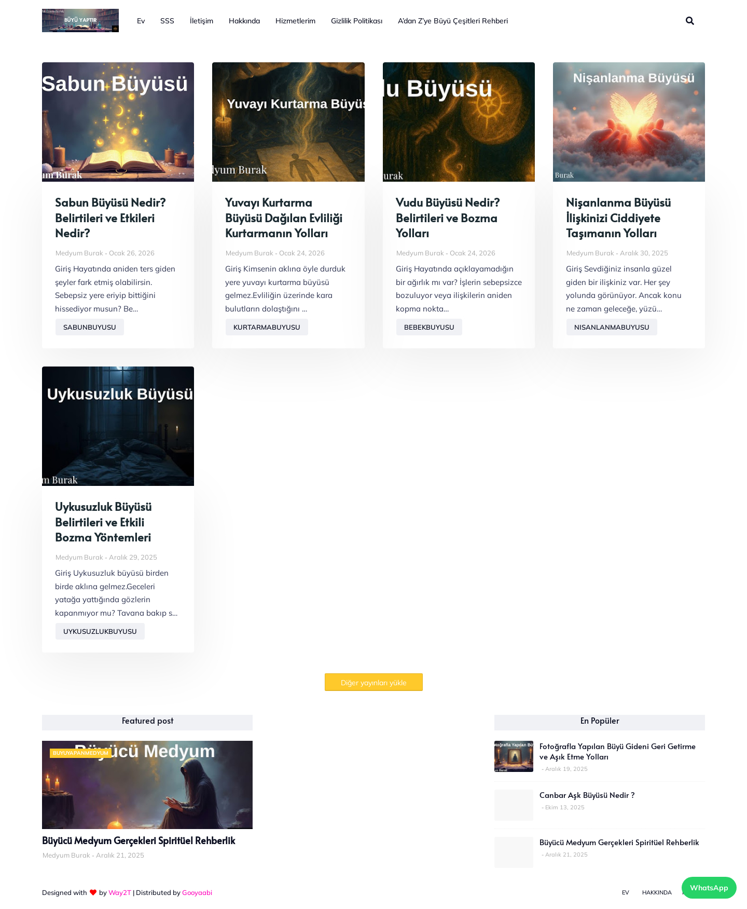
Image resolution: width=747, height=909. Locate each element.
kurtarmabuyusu (266, 327)
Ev (625, 892)
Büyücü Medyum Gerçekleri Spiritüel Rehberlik (138, 840)
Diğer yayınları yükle (374, 682)
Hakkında (657, 892)
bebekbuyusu (429, 327)
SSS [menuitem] (167, 20)
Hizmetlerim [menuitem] (295, 20)
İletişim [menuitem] (201, 20)
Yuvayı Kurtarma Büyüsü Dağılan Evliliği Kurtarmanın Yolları (283, 217)
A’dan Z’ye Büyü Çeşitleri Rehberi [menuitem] (453, 20)
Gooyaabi (197, 892)
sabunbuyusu (89, 327)
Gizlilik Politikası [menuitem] (356, 20)
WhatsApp (709, 887)
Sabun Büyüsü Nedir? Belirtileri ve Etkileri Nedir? (110, 217)
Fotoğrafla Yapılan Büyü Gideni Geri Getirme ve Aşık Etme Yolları (618, 751)
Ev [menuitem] (141, 20)
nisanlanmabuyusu (611, 327)
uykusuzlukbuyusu (100, 631)
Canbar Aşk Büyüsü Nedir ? (587, 795)
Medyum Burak (79, 253)
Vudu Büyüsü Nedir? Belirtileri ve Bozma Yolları (448, 217)
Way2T (119, 892)
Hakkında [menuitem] (244, 20)
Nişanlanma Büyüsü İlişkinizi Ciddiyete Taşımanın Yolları (618, 217)
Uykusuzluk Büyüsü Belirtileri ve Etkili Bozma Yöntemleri (103, 522)
